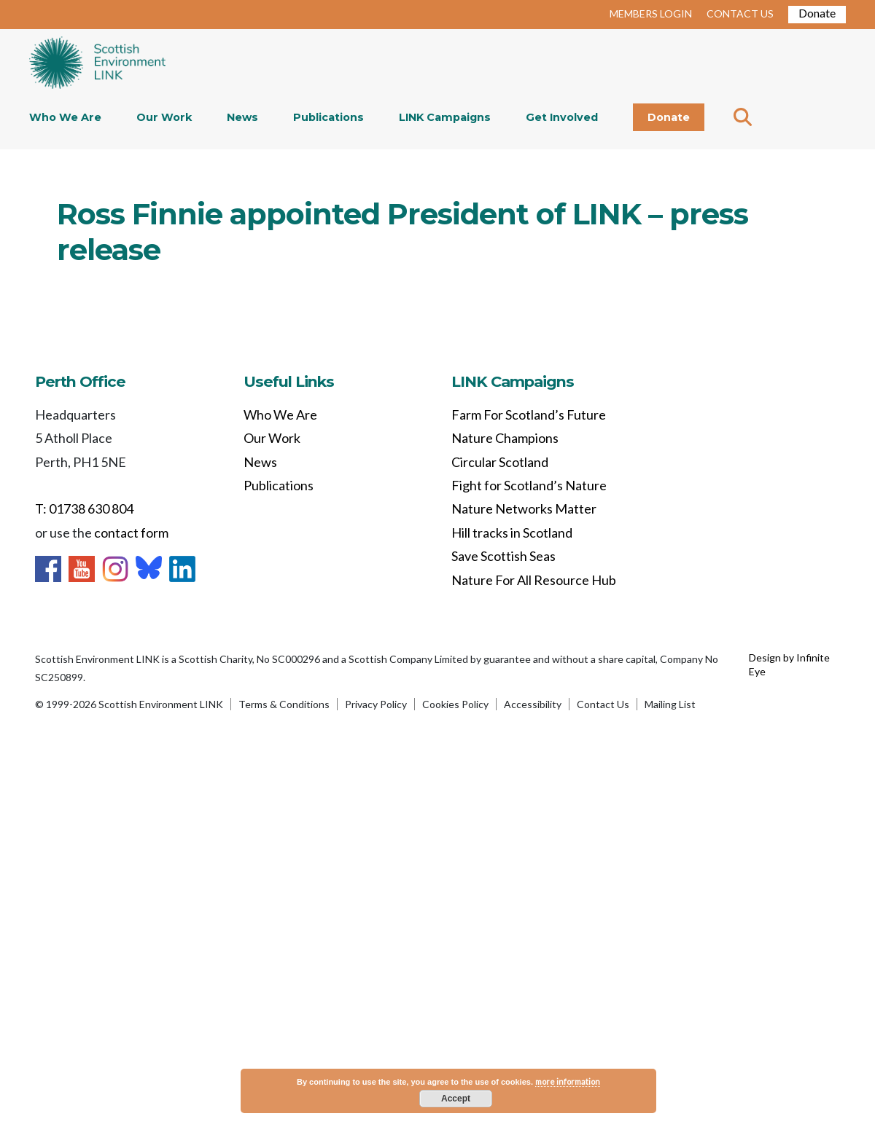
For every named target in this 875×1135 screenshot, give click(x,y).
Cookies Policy (455, 704)
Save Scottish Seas (503, 556)
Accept (455, 1098)
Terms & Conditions (284, 704)
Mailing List (670, 704)
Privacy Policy (376, 704)
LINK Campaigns (445, 117)
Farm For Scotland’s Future (528, 415)
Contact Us (603, 704)
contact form (131, 533)
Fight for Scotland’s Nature (529, 485)
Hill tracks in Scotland (511, 533)
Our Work (164, 117)
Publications (328, 117)
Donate (817, 13)
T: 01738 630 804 (84, 508)
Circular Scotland (499, 462)
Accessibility (532, 704)
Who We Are (65, 117)
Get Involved (562, 117)
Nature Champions (505, 438)
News (242, 117)
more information (567, 1081)
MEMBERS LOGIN (651, 13)
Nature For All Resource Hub (533, 580)
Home (97, 64)
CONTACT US (740, 13)
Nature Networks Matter (523, 508)
